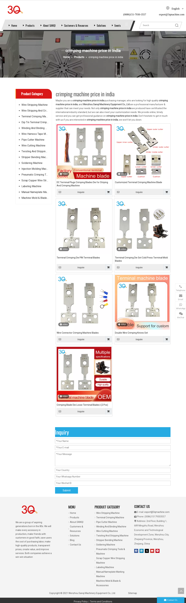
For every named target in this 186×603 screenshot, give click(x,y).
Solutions (101, 25)
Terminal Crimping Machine (36, 119)
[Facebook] (136, 554)
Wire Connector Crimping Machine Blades (78, 336)
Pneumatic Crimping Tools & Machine (36, 177)
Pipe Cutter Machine (32, 142)
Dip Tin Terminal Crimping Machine (36, 125)
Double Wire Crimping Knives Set (131, 336)
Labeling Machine (31, 189)
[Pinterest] (157, 554)
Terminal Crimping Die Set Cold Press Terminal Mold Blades (141, 262)
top (181, 591)
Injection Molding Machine (36, 172)
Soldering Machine (31, 166)
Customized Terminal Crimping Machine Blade (138, 185)
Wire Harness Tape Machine (36, 137)
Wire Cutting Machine (33, 148)
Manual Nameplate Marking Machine (36, 195)
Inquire (70, 195)
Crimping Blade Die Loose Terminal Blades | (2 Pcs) (82, 408)
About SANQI (49, 25)
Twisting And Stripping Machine (36, 154)
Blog (72, 543)
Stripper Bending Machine (36, 160)
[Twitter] (147, 554)
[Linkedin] (142, 554)
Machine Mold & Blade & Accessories (36, 201)
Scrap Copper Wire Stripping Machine (36, 183)
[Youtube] (152, 554)
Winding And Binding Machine (36, 131)
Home (14, 25)
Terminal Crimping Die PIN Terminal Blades (78, 261)
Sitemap (132, 596)
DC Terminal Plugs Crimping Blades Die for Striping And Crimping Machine (82, 187)
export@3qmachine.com (157, 515)
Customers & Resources (76, 25)
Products (30, 25)
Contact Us (75, 548)
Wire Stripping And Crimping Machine (36, 113)
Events (117, 25)
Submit (67, 493)
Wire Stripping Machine (34, 108)
